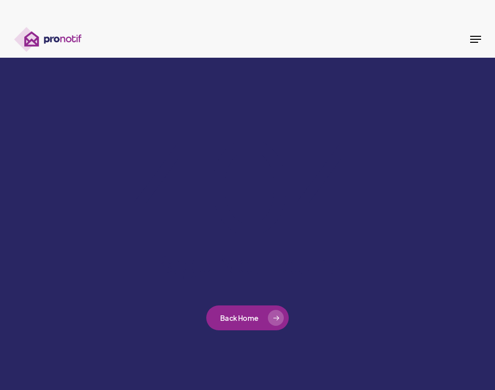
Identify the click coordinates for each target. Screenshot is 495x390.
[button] (475, 39)
